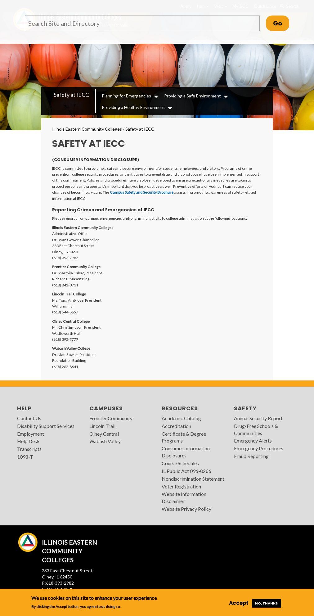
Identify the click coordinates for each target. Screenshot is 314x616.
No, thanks (266, 603)
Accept (239, 603)
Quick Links (265, 6)
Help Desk (28, 441)
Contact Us (29, 418)
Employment (30, 434)
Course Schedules (180, 463)
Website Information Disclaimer (184, 497)
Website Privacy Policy (186, 509)
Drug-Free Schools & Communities (256, 429)
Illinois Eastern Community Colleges (87, 129)
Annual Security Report (258, 418)
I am (203, 6)
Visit (220, 6)
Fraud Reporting (251, 456)
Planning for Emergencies (126, 95)
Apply (185, 6)
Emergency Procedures (258, 448)
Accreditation (176, 426)
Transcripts (29, 449)
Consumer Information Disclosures (186, 451)
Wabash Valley (105, 441)
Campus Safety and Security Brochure (141, 192)
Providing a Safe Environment (192, 95)
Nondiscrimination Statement (193, 479)
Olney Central (104, 434)
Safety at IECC (71, 94)
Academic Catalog (181, 418)
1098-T (25, 457)
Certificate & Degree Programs (184, 437)
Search (289, 6)
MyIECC (240, 6)
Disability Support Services (45, 426)
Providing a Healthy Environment (133, 107)
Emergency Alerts (253, 440)
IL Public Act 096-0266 (186, 471)
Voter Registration (181, 486)
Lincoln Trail (102, 426)
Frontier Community (110, 418)
